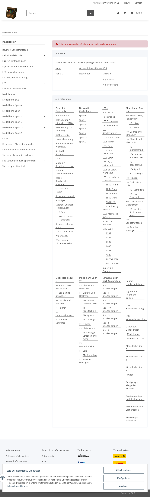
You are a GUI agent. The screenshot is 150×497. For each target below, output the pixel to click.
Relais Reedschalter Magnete (62, 181)
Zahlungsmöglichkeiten (90, 62)
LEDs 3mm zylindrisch (108, 152)
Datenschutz (109, 62)
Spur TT (83, 137)
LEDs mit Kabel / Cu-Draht (111, 179)
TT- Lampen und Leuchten (90, 302)
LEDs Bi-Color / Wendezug (110, 171)
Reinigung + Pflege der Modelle (132, 385)
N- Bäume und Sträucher (63, 294)
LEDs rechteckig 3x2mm (110, 208)
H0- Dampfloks (137, 189)
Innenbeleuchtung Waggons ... (65, 145)
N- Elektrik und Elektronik (63, 302)
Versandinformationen (90, 68)
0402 (108, 237)
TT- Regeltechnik (89, 309)
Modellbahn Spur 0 (134, 348)
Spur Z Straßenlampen (110, 332)
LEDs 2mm (111, 189)
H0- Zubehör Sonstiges (132, 229)
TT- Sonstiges (89, 319)
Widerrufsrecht (110, 84)
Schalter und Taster (62, 190)
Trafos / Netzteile (64, 231)
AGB (105, 68)
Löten (58, 158)
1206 (108, 254)
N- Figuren (61, 307)
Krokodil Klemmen (60, 153)
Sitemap (107, 73)
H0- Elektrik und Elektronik (134, 141)
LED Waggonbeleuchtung (136, 318)
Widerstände (62, 235)
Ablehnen (123, 486)
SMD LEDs (111, 202)
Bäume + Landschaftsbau (134, 282)
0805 (108, 250)
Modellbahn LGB (135, 338)
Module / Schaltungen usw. (64, 164)
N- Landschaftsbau (64, 314)
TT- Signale (88, 315)
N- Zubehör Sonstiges (61, 321)
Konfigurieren (123, 478)
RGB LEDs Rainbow (107, 223)
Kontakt (138, 2)
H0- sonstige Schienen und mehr (136, 212)
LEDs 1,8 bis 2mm (111, 137)
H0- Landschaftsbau (134, 221)
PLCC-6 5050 (112, 263)
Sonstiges (60, 200)
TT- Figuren (84, 323)
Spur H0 (83, 128)
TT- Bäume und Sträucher (87, 287)
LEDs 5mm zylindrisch (108, 164)
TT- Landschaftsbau (87, 345)
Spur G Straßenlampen (110, 302)
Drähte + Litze (63, 134)
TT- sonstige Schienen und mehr (90, 335)
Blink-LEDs (108, 112)
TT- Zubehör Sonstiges (85, 361)
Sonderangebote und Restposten (134, 398)
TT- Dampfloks (90, 355)
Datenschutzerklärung (17, 486)
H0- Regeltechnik (136, 163)
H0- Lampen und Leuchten (136, 156)
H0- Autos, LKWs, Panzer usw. (134, 117)
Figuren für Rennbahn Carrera (131, 294)
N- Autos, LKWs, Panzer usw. (63, 287)
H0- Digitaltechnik (136, 148)
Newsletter (84, 73)
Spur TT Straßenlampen (110, 324)
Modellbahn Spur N (12, 121)
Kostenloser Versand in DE (106, 2)
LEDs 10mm (108, 141)
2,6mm (62, 212)
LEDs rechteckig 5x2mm (110, 215)
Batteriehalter (63, 115)
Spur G (82, 124)
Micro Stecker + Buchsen (66, 218)
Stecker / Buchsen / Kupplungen (65, 206)
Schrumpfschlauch (65, 196)
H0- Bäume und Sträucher (134, 133)
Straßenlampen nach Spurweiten (19, 160)
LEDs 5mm (108, 157)
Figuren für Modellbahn (14, 60)
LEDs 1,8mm (112, 184)
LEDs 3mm (108, 146)
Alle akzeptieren (123, 471)
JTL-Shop (134, 493)
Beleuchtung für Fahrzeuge (64, 129)
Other (130, 374)
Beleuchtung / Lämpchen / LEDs (64, 121)
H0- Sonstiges (136, 173)
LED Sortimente (110, 125)
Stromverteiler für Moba (65, 226)
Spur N (82, 133)
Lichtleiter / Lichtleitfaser (132, 328)
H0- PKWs (134, 127)
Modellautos (133, 334)
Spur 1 (82, 119)
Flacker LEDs (109, 116)
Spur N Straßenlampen (110, 317)
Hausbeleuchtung (64, 139)
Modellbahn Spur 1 (134, 358)
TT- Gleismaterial (87, 328)
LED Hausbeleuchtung (135, 307)
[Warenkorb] (136, 13)
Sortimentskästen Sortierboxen (134, 408)
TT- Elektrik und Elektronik (87, 294)
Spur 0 (82, 115)
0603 (108, 241)
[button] (118, 13)
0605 (108, 246)
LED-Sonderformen (110, 131)
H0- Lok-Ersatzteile (135, 196)
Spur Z (82, 141)
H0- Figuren (132, 177)
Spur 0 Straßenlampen (110, 287)
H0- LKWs (134, 123)
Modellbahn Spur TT (12, 127)
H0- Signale (135, 169)
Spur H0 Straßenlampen (110, 309)
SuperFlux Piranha (108, 269)
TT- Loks (83, 350)
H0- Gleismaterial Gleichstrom (134, 203)
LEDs (4, 83)
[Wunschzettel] (124, 13)
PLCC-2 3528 (112, 259)
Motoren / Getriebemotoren (64, 172)
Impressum (108, 79)
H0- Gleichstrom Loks (134, 184)
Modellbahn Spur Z (134, 369)
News (127, 2)
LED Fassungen (110, 121)
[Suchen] (56, 13)
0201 (108, 233)
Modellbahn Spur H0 (12, 116)
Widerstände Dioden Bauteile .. (64, 242)
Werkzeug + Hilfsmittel (132, 419)
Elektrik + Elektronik (12, 55)
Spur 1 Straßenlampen (110, 294)
